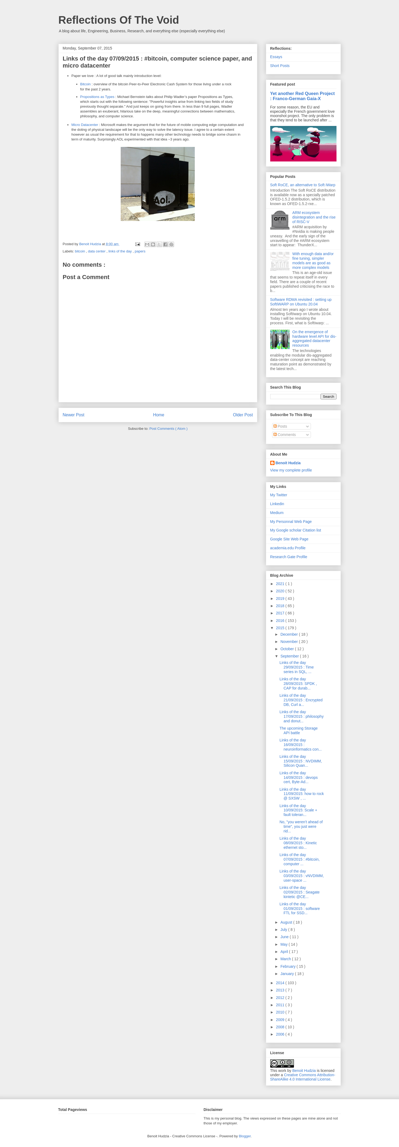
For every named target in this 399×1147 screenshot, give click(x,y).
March (286, 959)
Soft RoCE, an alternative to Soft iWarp (302, 185)
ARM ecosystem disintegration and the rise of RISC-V (313, 217)
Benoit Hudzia (288, 463)
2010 (280, 1012)
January (287, 974)
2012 (280, 997)
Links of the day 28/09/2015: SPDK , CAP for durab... (298, 683)
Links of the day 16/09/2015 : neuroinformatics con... (300, 744)
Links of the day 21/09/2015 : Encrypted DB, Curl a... (300, 700)
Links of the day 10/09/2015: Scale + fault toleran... (298, 810)
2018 (280, 606)
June (285, 937)
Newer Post (74, 415)
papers (140, 251)
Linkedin (277, 504)
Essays (276, 57)
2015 (280, 628)
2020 (280, 591)
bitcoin (80, 251)
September (290, 656)
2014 (280, 983)
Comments (284, 434)
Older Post (243, 415)
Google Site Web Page (289, 539)
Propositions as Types (97, 97)
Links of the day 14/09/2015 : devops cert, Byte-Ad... (298, 777)
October (287, 649)
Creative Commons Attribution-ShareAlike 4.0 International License (302, 1077)
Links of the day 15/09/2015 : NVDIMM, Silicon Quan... (300, 761)
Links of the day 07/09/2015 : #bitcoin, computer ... (299, 859)
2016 (280, 620)
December (289, 634)
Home (158, 415)
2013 (280, 990)
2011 (280, 1005)
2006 (280, 1034)
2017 (280, 613)
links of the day (120, 251)
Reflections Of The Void (118, 20)
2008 (280, 1027)
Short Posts (280, 66)
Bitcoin (85, 84)
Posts (280, 426)
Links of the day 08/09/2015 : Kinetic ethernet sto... (298, 843)
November (289, 641)
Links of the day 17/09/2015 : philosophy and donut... (301, 716)
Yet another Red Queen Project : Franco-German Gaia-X (302, 96)
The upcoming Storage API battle (298, 730)
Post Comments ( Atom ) (168, 429)
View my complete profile (291, 470)
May (284, 944)
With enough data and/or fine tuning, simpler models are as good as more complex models (313, 260)
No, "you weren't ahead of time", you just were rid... (300, 826)
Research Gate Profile (288, 557)
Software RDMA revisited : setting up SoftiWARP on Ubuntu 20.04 (301, 301)
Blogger (245, 1136)
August (286, 922)
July (284, 929)
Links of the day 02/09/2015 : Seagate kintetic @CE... (299, 892)
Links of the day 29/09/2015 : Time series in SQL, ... (296, 667)
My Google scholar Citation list (295, 530)
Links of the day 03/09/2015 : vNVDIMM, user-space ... (301, 875)
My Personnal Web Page (291, 521)
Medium (277, 513)
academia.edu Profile (288, 548)
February (288, 966)
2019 (280, 598)
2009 (280, 1020)
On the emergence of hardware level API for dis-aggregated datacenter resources (314, 338)
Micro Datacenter (84, 125)
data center (97, 251)
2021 (280, 584)
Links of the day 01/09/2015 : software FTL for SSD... (299, 908)
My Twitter (278, 495)
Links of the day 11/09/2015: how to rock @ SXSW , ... (301, 794)
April (284, 951)
